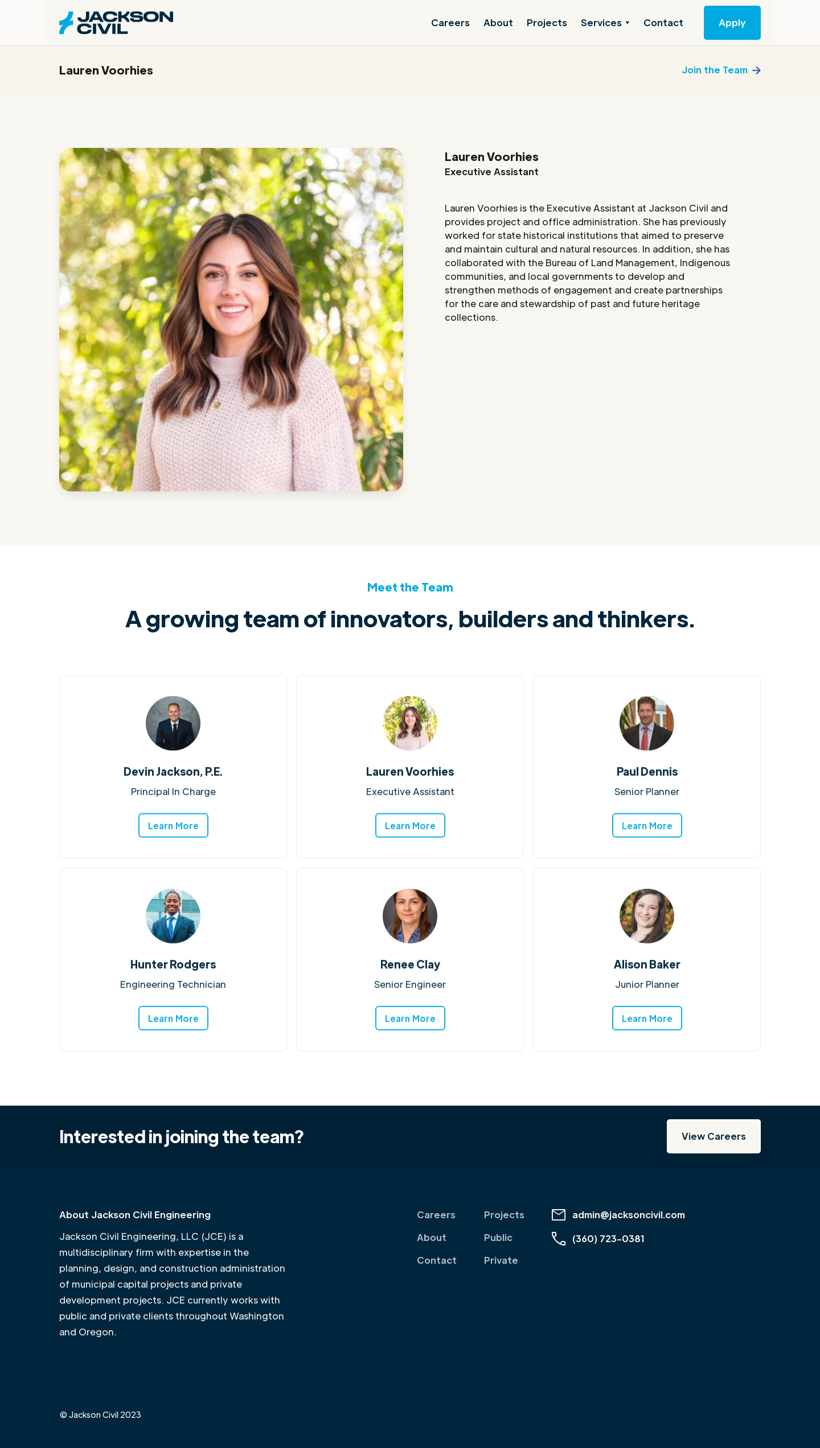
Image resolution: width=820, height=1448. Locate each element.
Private (501, 1260)
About (498, 22)
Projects (547, 22)
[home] (116, 22)
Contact (663, 22)
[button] (605, 23)
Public (498, 1237)
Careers (450, 22)
